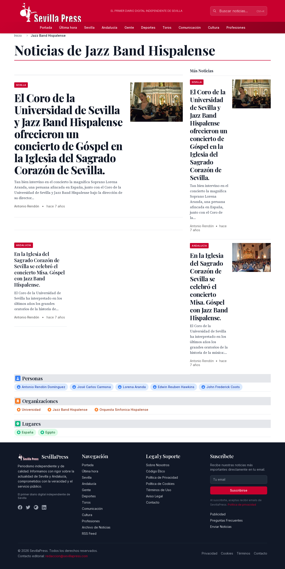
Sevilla (89, 27)
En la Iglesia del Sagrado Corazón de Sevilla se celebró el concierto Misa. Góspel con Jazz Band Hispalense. (39, 269)
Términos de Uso (158, 490)
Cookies (227, 553)
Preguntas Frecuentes (226, 520)
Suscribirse (238, 490)
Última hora (68, 27)
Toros (167, 27)
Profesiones (235, 27)
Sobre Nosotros (157, 465)
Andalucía (109, 27)
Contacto (152, 502)
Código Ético (155, 471)
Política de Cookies (160, 484)
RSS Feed (89, 533)
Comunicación (190, 27)
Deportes (148, 27)
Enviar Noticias (221, 527)
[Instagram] (36, 507)
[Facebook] (20, 507)
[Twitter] (28, 507)
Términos (243, 553)
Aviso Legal (154, 496)
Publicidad (218, 514)
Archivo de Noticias (96, 527)
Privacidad (209, 553)
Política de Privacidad (162, 477)
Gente (129, 27)
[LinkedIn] (44, 507)
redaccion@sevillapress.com (66, 556)
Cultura (213, 27)
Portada (46, 27)
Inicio (18, 35)
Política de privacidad (242, 504)
